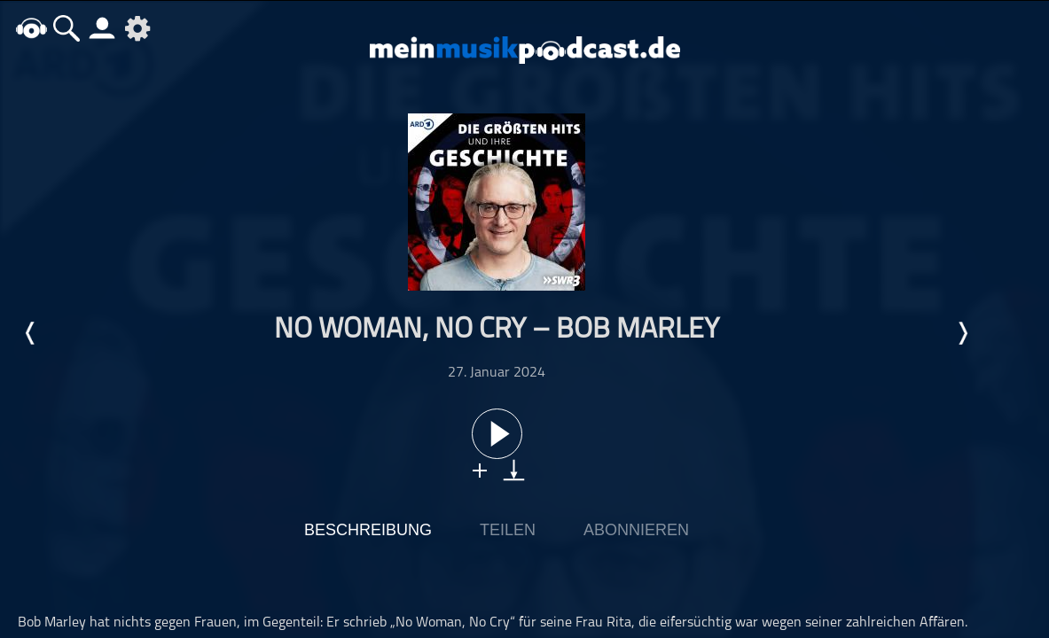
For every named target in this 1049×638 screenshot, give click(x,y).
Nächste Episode (962, 333)
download (514, 470)
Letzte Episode (31, 333)
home (31, 28)
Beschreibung (368, 530)
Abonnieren (636, 530)
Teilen (508, 530)
